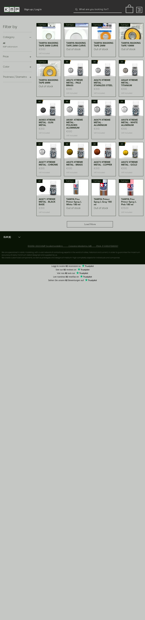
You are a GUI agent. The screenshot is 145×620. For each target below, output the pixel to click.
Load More (90, 224)
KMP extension (10, 46)
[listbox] (12, 237)
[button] (12, 237)
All (4, 43)
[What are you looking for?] (97, 9)
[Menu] (139, 10)
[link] (129, 8)
